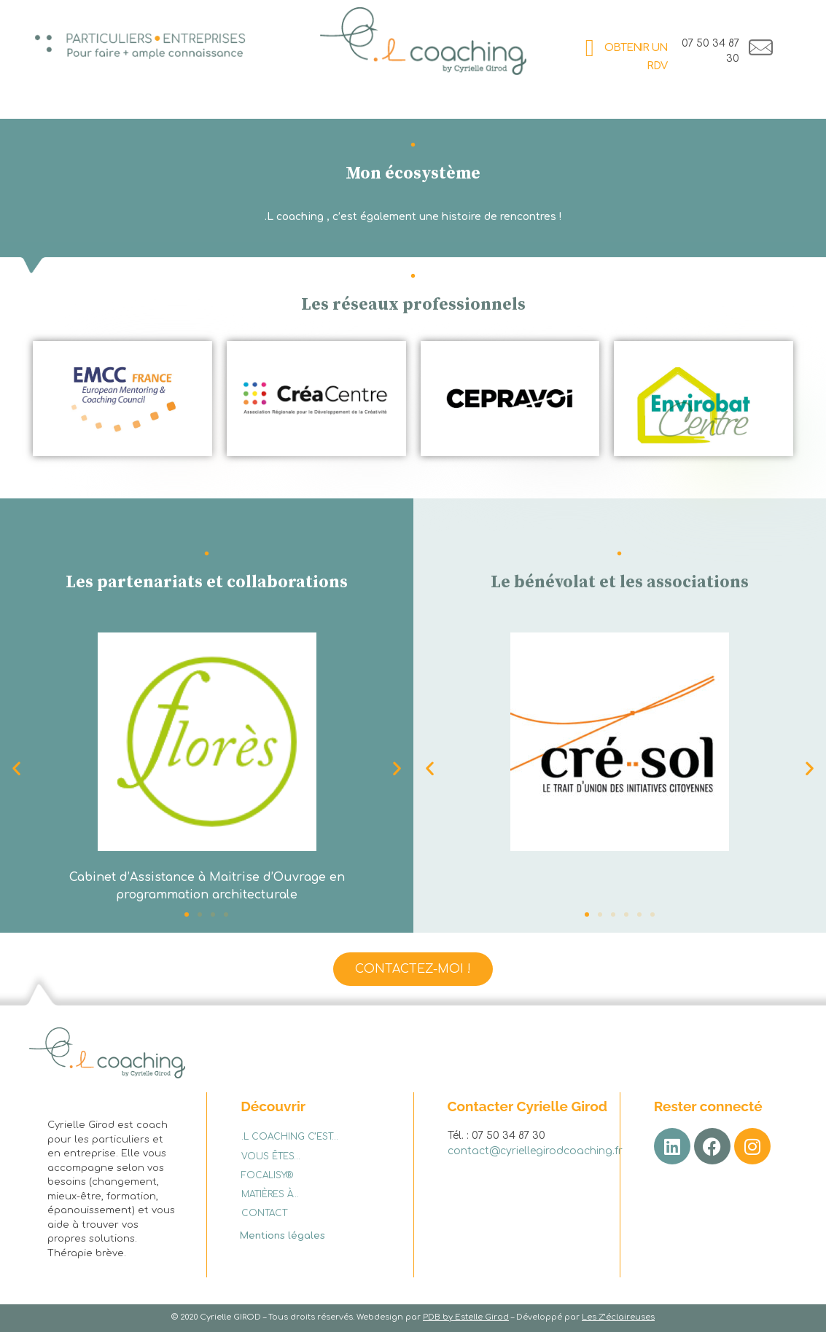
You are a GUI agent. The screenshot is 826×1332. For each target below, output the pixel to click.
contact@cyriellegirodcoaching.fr (535, 1150)
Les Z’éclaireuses (618, 1317)
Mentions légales (282, 1236)
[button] (397, 768)
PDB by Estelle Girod (466, 1317)
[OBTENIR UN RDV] (589, 48)
